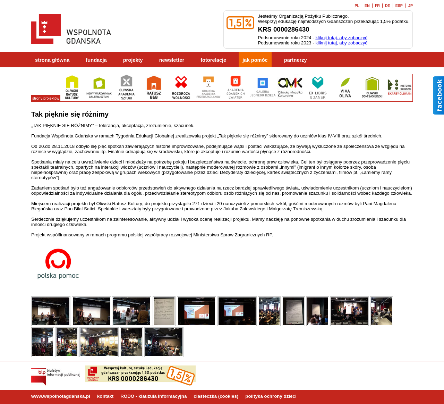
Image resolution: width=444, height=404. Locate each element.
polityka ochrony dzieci (270, 396)
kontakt (105, 396)
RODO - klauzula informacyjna (153, 396)
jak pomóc (255, 60)
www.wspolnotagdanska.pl (60, 396)
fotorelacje (213, 60)
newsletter (172, 60)
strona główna (52, 60)
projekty (133, 60)
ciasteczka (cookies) (216, 396)
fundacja (96, 60)
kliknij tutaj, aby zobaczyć (341, 37)
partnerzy (295, 60)
